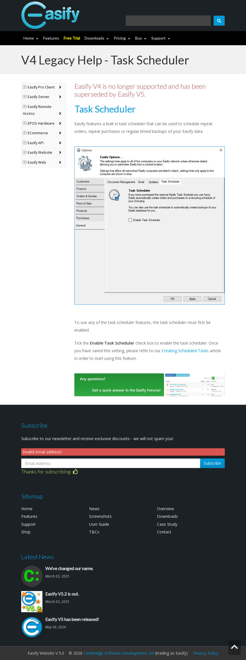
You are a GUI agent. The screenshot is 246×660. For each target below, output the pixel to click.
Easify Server (36, 96)
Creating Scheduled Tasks (185, 350)
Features (51, 38)
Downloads (94, 38)
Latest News (37, 557)
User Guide (99, 524)
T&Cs (94, 532)
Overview (165, 508)
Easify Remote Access (37, 110)
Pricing (120, 38)
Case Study (167, 524)
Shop (26, 532)
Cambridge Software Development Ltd (118, 653)
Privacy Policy (205, 653)
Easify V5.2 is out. (62, 593)
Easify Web (34, 162)
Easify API (33, 142)
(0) (216, 5)
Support (158, 38)
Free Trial (72, 38)
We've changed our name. (69, 568)
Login (189, 5)
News (94, 508)
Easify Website (37, 152)
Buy (138, 38)
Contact (164, 532)
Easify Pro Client (39, 87)
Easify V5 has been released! (72, 619)
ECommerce (35, 133)
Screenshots (100, 516)
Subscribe (212, 463)
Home (28, 38)
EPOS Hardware (39, 123)
